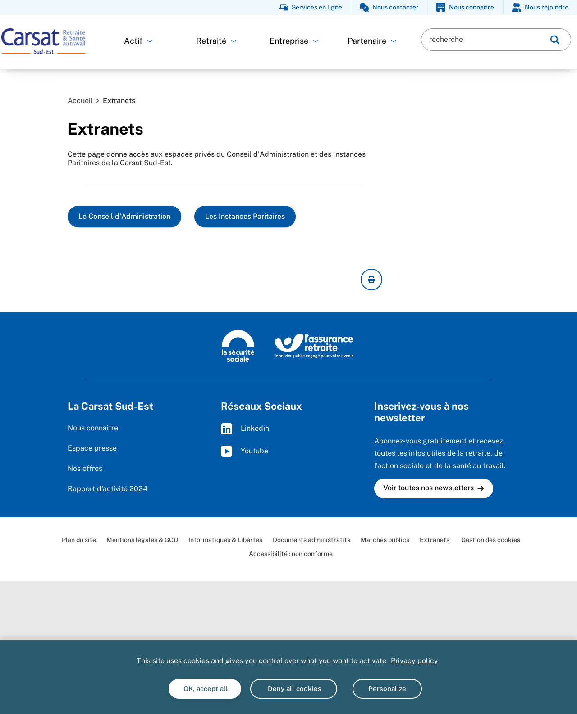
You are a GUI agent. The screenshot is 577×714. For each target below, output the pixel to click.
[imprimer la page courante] (371, 279)
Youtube (244, 451)
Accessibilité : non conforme (291, 553)
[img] (554, 40)
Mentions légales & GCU (142, 539)
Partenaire (372, 40)
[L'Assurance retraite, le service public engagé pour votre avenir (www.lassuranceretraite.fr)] (314, 345)
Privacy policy (414, 660)
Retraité (216, 40)
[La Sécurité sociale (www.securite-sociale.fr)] (238, 345)
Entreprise (294, 40)
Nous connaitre (93, 428)
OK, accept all (205, 688)
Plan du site (79, 539)
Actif (138, 40)
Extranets (434, 539)
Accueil (80, 100)
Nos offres (85, 468)
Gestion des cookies (490, 539)
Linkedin (245, 428)
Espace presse (92, 448)
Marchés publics (385, 539)
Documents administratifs (311, 539)
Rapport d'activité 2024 (107, 488)
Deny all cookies (293, 688)
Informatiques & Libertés (225, 539)
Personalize (387, 688)
